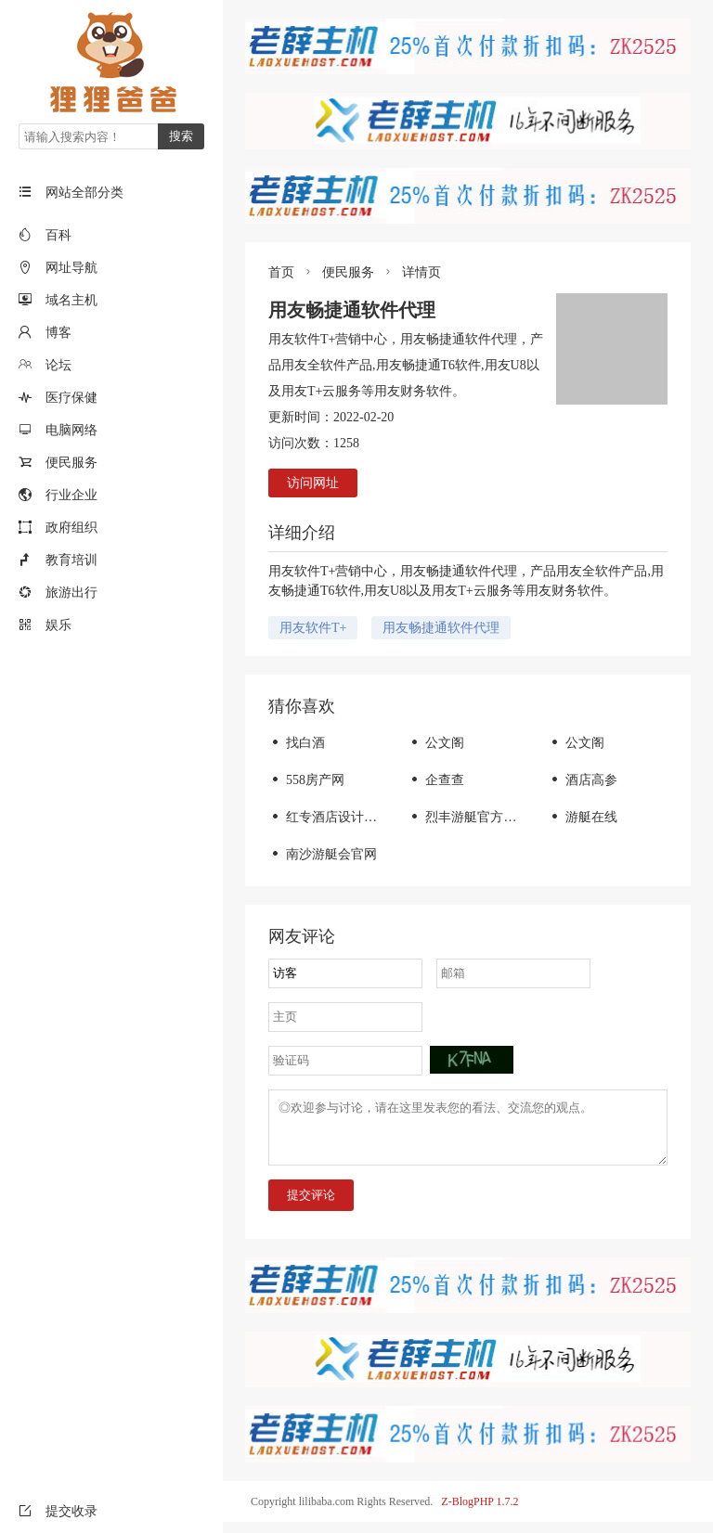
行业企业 (71, 495)
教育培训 (71, 560)
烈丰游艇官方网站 (468, 817)
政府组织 (71, 528)
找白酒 (296, 743)
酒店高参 (582, 780)
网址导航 (71, 268)
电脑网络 (71, 430)
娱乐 (58, 625)
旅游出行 (71, 592)
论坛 (58, 365)
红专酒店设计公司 (329, 817)
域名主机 (71, 300)
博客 (58, 333)
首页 (281, 272)
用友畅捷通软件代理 (440, 628)
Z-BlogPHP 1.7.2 (479, 1512)
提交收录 (58, 1511)
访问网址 (313, 483)
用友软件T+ (312, 628)
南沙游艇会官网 (322, 854)
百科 (58, 235)
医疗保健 (71, 398)
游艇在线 (582, 817)
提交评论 (311, 1206)
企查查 (436, 780)
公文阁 (436, 743)
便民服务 (71, 463)
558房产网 (306, 780)
